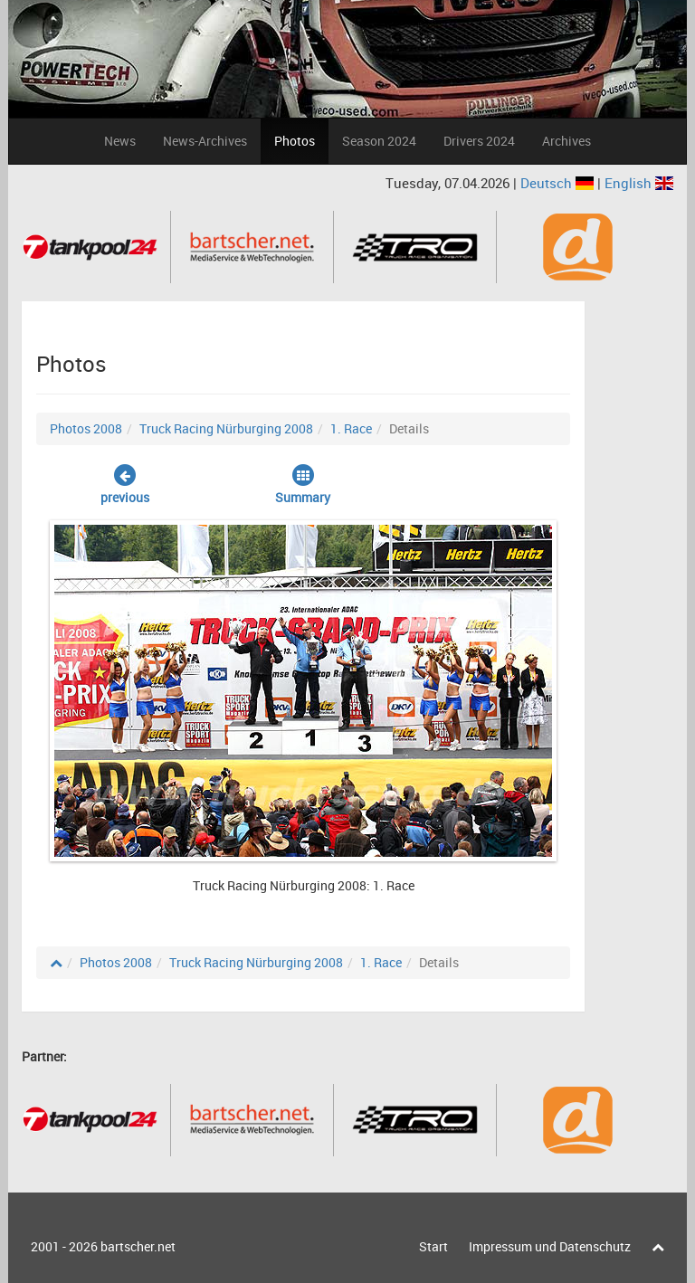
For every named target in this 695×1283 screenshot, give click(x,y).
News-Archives (205, 140)
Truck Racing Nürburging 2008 (226, 428)
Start (433, 1246)
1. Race (351, 428)
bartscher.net (138, 1246)
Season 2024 (379, 140)
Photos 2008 (86, 428)
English (639, 183)
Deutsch (558, 183)
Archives (566, 140)
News (120, 140)
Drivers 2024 (479, 140)
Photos (294, 140)
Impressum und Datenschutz (550, 1246)
